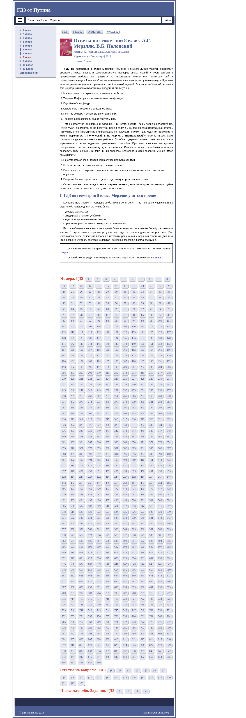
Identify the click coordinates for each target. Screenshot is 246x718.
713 (64, 599)
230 (160, 378)
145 (99, 344)
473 (125, 488)
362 (64, 442)
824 (125, 645)
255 (151, 390)
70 (125, 309)
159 (107, 349)
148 (125, 344)
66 (90, 309)
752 (64, 616)
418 (99, 465)
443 (90, 477)
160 (116, 349)
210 (99, 373)
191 (160, 361)
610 (72, 552)
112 (151, 326)
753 (72, 616)
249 (99, 390)
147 (116, 344)
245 (64, 390)
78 (81, 315)
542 (160, 517)
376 (72, 448)
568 (160, 529)
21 (151, 286)
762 (151, 616)
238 (116, 384)
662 (72, 575)
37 (64, 297)
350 (72, 436)
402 (72, 459)
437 (151, 471)
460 (125, 483)
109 (125, 326)
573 (90, 535)
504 (169, 500)
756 (99, 616)
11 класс (28, 68)
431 (99, 471)
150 (142, 344)
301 (99, 413)
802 (160, 633)
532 (72, 517)
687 (64, 587)
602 (116, 546)
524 (116, 512)
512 (125, 506)
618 (142, 552)
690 (90, 587)
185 (107, 361)
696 (142, 587)
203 (151, 367)
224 (107, 378)
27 (90, 291)
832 (81, 651)
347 (160, 431)
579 (142, 535)
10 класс (28, 65)
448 (134, 477)
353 (99, 436)
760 (134, 616)
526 (134, 512)
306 (142, 413)
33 (142, 291)
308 (160, 413)
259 (72, 396)
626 (99, 558)
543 (169, 517)
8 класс (27, 57)
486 (125, 494)
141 (64, 344)
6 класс (27, 49)
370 (134, 442)
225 (116, 378)
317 (125, 419)
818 (72, 645)
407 (116, 459)
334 (160, 425)
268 (151, 396)
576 (116, 535)
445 (107, 477)
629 (125, 558)
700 (64, 593)
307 (151, 413)
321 (160, 419)
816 (169, 639)
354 (107, 436)
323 (64, 425)
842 (169, 651)
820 (90, 645)
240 (134, 384)
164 (151, 349)
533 (81, 517)
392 (99, 454)
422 (134, 465)
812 (134, 639)
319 (142, 419)
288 (99, 407)
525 (125, 512)
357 (134, 436)
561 (99, 529)
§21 (64, 683)
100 (160, 320)
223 (99, 378)
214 (134, 373)
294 (151, 407)
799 (134, 633)
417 (90, 465)
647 (169, 564)
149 (134, 344)
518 (64, 512)
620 (160, 552)
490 (160, 494)
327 (99, 425)
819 (81, 645)
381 (116, 448)
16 (107, 286)
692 (107, 587)
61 (160, 303)
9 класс (27, 61)
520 (81, 512)
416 (81, 465)
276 (107, 402)
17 (116, 286)
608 (169, 546)
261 (90, 396)
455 (81, 483)
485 (116, 494)
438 (160, 471)
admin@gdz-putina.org (156, 712)
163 (142, 349)
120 (107, 332)
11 (64, 286)
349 (64, 436)
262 (99, 396)
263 (107, 396)
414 (64, 465)
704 (99, 593)
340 (99, 431)
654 (116, 570)
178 (160, 355)
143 (81, 344)
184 (99, 361)
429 (81, 471)
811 (125, 639)
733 (125, 604)
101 (169, 320)
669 (134, 575)
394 (116, 454)
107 (107, 326)
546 (81, 523)
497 (107, 500)
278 (125, 402)
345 (142, 431)
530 (169, 512)
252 (125, 390)
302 (107, 413)
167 (64, 355)
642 (125, 564)
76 (64, 315)
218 (169, 373)
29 (107, 291)
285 (72, 407)
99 (151, 320)
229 (151, 378)
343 (125, 431)
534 (90, 517)
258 (64, 396)
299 (81, 413)
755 (90, 616)
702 (81, 593)
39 (81, 297)
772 (125, 622)
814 (151, 639)
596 (64, 546)
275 (99, 402)
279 (134, 402)
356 (125, 436)
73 (151, 309)
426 (169, 465)
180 (64, 361)
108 (116, 326)
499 (125, 500)
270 (169, 396)
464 (160, 483)
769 (99, 622)
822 (107, 645)
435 (134, 471)
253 (134, 390)
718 (107, 599)
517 (169, 506)
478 (169, 488)
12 (72, 286)
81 (107, 315)
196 (90, 367)
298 (72, 413)
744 (107, 610)
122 (125, 332)
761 (142, 616)
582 (169, 535)
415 (72, 465)
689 (81, 587)
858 (81, 662)
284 (64, 407)
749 (151, 610)
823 (116, 645)
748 (142, 610)
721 (134, 599)
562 (107, 529)
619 (151, 552)
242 (151, 384)
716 (90, 599)
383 (134, 448)
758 (116, 616)
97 (133, 320)
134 (116, 338)
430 (90, 471)
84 (133, 315)
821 (99, 645)
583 (64, 541)
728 (81, 604)
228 (142, 378)
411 (151, 459)
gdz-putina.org (30, 712)
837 (125, 651)
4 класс (27, 41)
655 (125, 570)
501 (142, 500)
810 (116, 639)
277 (116, 402)
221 (81, 378)
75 (168, 309)
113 (160, 326)
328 (107, 425)
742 (90, 610)
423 (142, 465)
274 (90, 402)
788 (151, 628)
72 (142, 309)
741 (81, 610)
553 (142, 523)
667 (116, 575)
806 (81, 639)
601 (107, 546)
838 (134, 651)
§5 (146, 670)
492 (64, 500)
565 (134, 529)
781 (90, 628)
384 (142, 448)
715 (81, 599)
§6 (154, 670)
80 (99, 315)
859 (90, 662)
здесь (65, 252)
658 (151, 570)
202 (142, 367)
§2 (119, 670)
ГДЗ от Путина (34, 10)
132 (99, 338)
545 (72, 523)
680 (116, 581)
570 (64, 535)
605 (142, 546)
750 (160, 610)
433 (116, 471)
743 (99, 610)
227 (134, 378)
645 (151, 564)
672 (160, 575)
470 (99, 488)
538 (125, 517)
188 (134, 361)
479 (64, 494)
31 (125, 291)
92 (90, 320)
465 (169, 483)
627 (107, 558)
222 (90, 378)
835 (107, 651)
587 (99, 541)
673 (169, 575)
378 (90, 448)
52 (81, 303)
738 (169, 604)
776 (160, 622)
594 (160, 541)
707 (125, 593)
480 (72, 494)
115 (64, 332)
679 (107, 581)
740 (72, 610)
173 (116, 355)
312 (81, 419)
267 (142, 396)
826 (142, 645)
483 (99, 494)
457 (99, 483)
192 (169, 361)
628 (116, 558)
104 (81, 326)
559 (81, 529)
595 (169, 541)
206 (64, 373)
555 (160, 523)
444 (99, 477)
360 (160, 436)
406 (107, 459)
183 (90, 361)
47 (151, 297)
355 (116, 436)
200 (125, 367)
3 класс (27, 38)
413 (169, 459)
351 (81, 436)
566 (142, 529)
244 (169, 384)
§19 (160, 677)
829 (169, 645)
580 (151, 535)
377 (81, 448)
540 (142, 517)
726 (64, 604)
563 (116, 529)
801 (151, 633)
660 (169, 570)
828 (160, 645)
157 (90, 349)
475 (142, 488)
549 (107, 523)
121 (116, 332)
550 (116, 523)
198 (107, 367)
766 (72, 622)
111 (142, 326)
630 (134, 558)
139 (160, 338)
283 (169, 402)
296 (169, 407)
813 (142, 639)
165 (160, 349)
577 (125, 535)
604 (134, 546)
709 (142, 593)
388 (64, 454)
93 (99, 320)
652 (99, 570)
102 (64, 326)
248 (90, 390)
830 (64, 651)
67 (99, 309)
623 (72, 558)
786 (134, 628)
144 (90, 344)
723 (151, 599)
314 (99, 419)
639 (99, 564)
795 (99, 633)
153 (169, 344)
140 (169, 338)
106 (99, 326)
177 (151, 355)
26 (81, 291)
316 (116, 419)
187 (125, 361)
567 (151, 529)
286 (81, 407)
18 (125, 286)
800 (142, 633)
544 (64, 523)
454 (72, 483)
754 (81, 616)
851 (134, 657)
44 (125, 297)
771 (116, 622)
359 (151, 436)
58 (133, 303)
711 (160, 593)
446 (116, 477)
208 (81, 373)
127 (169, 332)
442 (81, 477)
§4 (137, 670)
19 (133, 286)
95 (116, 320)
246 (72, 390)
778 (64, 628)
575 (107, 535)
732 (116, 604)
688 (72, 587)
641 (116, 564)
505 (64, 506)
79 (90, 315)
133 (107, 338)
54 (99, 303)
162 (134, 349)
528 (151, 512)
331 (134, 425)
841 (160, 651)
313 (90, 419)
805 (72, 639)
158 (99, 349)
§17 (142, 677)
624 (81, 558)
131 (90, 338)
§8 (64, 677)
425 (160, 465)
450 (151, 477)
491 (169, 494)
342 (116, 431)
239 (125, 384)
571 (72, 535)
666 (107, 575)
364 (81, 442)
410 (142, 459)
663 (81, 575)
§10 (81, 677)
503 (160, 500)
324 (72, 425)
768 (90, 622)
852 (142, 657)
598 (81, 546)
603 (125, 546)
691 (99, 587)
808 (99, 639)
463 (151, 483)
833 (90, 651)
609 (64, 552)
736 (151, 604)
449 (142, 477)
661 (64, 575)
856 (64, 662)
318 (134, 419)
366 (99, 442)
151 (151, 344)
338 (81, 431)
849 (116, 657)
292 (134, 407)
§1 (111, 670)
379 (99, 448)
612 (90, 552)
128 (64, 338)
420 (116, 465)
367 (107, 442)
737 (160, 604)
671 (151, 575)
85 (142, 315)
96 (125, 320)
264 (116, 396)
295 (160, 407)
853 (151, 657)
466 (64, 488)
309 (169, 413)
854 (160, 657)
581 (160, 535)
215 (142, 373)
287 (90, 407)
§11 (90, 677)
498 (116, 500)
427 (64, 471)
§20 (169, 677)
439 (169, 471)
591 (134, 541)
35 (160, 291)
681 (125, 581)
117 (81, 332)
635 (64, 564)
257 (169, 390)
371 (142, 442)
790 (169, 628)
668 (125, 575)
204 (160, 367)
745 (116, 610)
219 (64, 378)
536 (107, 517)
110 (133, 326)
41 (99, 297)
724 (160, 599)
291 (125, 407)
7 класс (27, 53)
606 (151, 546)
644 (142, 564)
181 (72, 361)
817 (64, 645)
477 (160, 488)
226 (125, 378)
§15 (125, 677)
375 (64, 448)
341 (107, 431)
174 (125, 355)
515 (151, 506)
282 (160, 402)
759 (125, 616)
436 (142, 471)
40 (90, 297)
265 (125, 396)
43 (116, 297)
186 (116, 361)
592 (142, 541)
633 (160, 558)
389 (72, 454)
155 (72, 349)
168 (72, 355)
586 (90, 541)
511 (116, 506)
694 (125, 587)
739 (64, 610)
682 (134, 581)
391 (90, 454)
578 (134, 535)
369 (125, 442)
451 (160, 477)
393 (107, 454)
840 (151, 651)
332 (142, 425)
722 (142, 599)
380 (107, 448)
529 (160, 512)
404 (90, 459)
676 (81, 581)
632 (151, 558)
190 (151, 361)
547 (90, 523)
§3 (128, 670)
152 (160, 344)
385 (151, 448)
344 (134, 431)
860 (99, 662)
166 (169, 349)
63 (64, 309)
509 (99, 506)
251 (116, 390)
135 (125, 338)
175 (134, 355)
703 (90, 593)
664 (90, 575)
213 (125, 373)
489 (151, 494)
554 (151, 523)
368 (116, 442)
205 (169, 367)
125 (151, 332)
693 (116, 587)
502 (151, 500)
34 (151, 291)
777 (169, 622)
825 (134, 645)
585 (81, 541)
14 (90, 286)
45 (133, 297)
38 (72, 297)
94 (107, 320)
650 (81, 570)
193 (64, 367)
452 (169, 477)
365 (90, 442)
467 (72, 488)
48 (160, 297)
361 (169, 436)
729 (90, 604)
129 (72, 338)
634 (169, 558)
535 (99, 517)
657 (142, 570)
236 (99, 384)
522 (99, 512)
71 (133, 309)
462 (142, 483)
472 (116, 488)
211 (107, 373)
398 (151, 454)
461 (134, 483)
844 (72, 657)
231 (169, 378)
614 (107, 552)
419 (107, 465)
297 (64, 413)
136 (134, 338)
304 (125, 413)
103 (72, 326)
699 (169, 587)
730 (99, 604)
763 (160, 616)
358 (142, 436)
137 (142, 338)
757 (107, 616)
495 (90, 500)
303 (116, 413)
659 (160, 570)
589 (116, 541)
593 (151, 541)
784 (116, 628)
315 (107, 419)
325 (81, 425)
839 (142, 651)
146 (107, 344)
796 (107, 633)
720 (125, 599)
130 (81, 338)
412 (160, 459)
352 (90, 436)
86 (151, 315)
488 (142, 494)
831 (72, 651)
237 (107, 384)
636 (72, 564)
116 (72, 332)
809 (107, 639)
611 (81, 552)
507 (81, 506)
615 (116, 552)
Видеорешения (29, 72)
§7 (163, 670)
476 (151, 488)
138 (151, 338)
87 (160, 315)
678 (99, 581)
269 (160, 396)
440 (64, 477)
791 (64, 633)
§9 (72, 677)
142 (72, 344)
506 (72, 506)
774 (142, 622)
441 (72, 477)
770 (107, 622)
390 (81, 454)
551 (125, 523)
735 (142, 604)
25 (72, 291)
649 (72, 570)
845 (81, 657)
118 (90, 332)
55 (107, 303)
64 (72, 309)
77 (72, 315)
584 (72, 541)
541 (151, 517)
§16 (134, 677)
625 (90, 558)
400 (169, 454)
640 (107, 564)
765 (64, 622)
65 (81, 309)
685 (160, 581)
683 (142, 581)
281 (151, 402)
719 (116, 599)
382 (125, 448)
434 (125, 471)
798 (125, 633)
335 (169, 425)
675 (72, 581)
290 (116, 407)
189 (142, 361)
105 (90, 326)
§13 (107, 677)
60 (151, 303)
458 (107, 483)
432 (107, 471)
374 (169, 442)
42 (107, 297)
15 (99, 286)
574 (99, 535)
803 (169, 633)
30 (116, 291)
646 (160, 564)
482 (90, 494)
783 (107, 628)
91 (81, 320)
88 (168, 315)
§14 (116, 677)
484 (107, 494)
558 (72, 529)
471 (107, 488)
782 (99, 628)
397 (142, 454)
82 (116, 315)
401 (64, 459)
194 (72, 367)
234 (81, 384)
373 (160, 442)
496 (99, 500)
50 (64, 303)
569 (169, 529)
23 (168, 286)
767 (81, 622)
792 (72, 633)
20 (142, 286)
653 (107, 570)
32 (133, 291)
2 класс (27, 34)
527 (142, 512)
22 (160, 286)
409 (134, 459)
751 (169, 610)
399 (160, 454)
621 (169, 552)
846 (90, 657)
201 (134, 367)
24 (64, 291)
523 (107, 512)
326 (90, 425)
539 (134, 517)
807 (90, 639)
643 (134, 564)
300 (90, 413)
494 (81, 500)
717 (99, 599)
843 (64, 657)
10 (167, 279)
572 (81, 535)
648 (64, 570)
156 (81, 349)
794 (90, 633)
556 (169, 523)
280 (142, 402)
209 (90, 373)
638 (90, 564)
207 (72, 373)
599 (90, 546)
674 (64, 581)
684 (151, 581)
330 (125, 425)
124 (142, 332)
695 (134, 587)
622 (64, 558)
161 (125, 349)
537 (116, 517)
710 (151, 593)
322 (169, 419)
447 (125, 477)
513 (134, 506)
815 (160, 639)
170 (90, 355)
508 (90, 506)
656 (134, 570)
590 (125, 541)
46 (142, 297)
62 (168, 303)
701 (72, 593)
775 (151, 622)
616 (125, 552)
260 (81, 396)
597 (72, 546)
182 (81, 361)
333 (151, 425)
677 (90, 581)
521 (90, 512)
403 (81, 459)
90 (72, 320)
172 (107, 355)
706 (116, 593)
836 (116, 651)
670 (142, 575)
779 (72, 628)
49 (168, 297)
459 (116, 483)
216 (151, 373)
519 (72, 512)
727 (72, 604)
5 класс (27, 45)
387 (169, 448)
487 (134, 494)
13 (81, 286)
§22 (72, 683)
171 (99, 355)
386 (160, 448)
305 (134, 413)
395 (125, 454)
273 (81, 402)
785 (125, 628)
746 (125, 610)
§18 (151, 677)
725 (169, 599)
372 (151, 442)
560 (90, 529)
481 (81, 494)
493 (72, 500)
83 (125, 315)
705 (107, 593)
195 (81, 367)
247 (81, 390)
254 (142, 390)
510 (107, 506)
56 (116, 303)
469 (90, 488)
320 (151, 419)
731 (107, 604)
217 (160, 373)
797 (116, 633)
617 (134, 552)
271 (64, 402)
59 (142, 303)
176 (142, 355)
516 (160, 506)
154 (64, 349)
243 (160, 384)
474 (134, 488)
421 (125, 465)
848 (107, 657)
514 (142, 506)
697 (151, 587)
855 (169, 657)
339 (90, 431)
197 (99, 367)
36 (168, 291)
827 (151, 645)
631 (142, 558)
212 (116, 373)
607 (160, 546)
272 (72, 402)
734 (134, 604)
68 (107, 309)
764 (169, 616)
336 (64, 431)
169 (81, 355)
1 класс (27, 30)
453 (64, 483)
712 (169, 593)
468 (81, 488)
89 (64, 320)
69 (116, 309)
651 (90, 570)
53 (90, 303)
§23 (81, 683)
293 (142, 407)
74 (160, 309)
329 (116, 425)
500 (134, 500)
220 (72, 378)
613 (99, 552)
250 (107, 390)
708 (134, 593)
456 (90, 483)
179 (169, 355)
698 (160, 587)
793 (81, 633)
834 (99, 651)
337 (72, 431)
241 (142, 384)
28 (99, 291)
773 (134, 622)
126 (160, 332)
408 (125, 459)
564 (125, 529)
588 (107, 541)
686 (169, 581)
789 (160, 628)
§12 (99, 677)
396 (134, 454)
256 (160, 390)
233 (72, 384)
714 (72, 599)
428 (72, 471)
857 (72, 662)
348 (169, 431)
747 (134, 610)
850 (125, 657)
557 (64, 529)
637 (81, 564)
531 (64, 517)
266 (134, 396)
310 (64, 419)
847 (99, 657)
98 (142, 320)
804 (64, 639)
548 (99, 523)
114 (169, 326)
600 (99, 546)
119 (98, 332)
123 (134, 332)
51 (72, 303)
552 (134, 523)
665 (99, 575)
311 (72, 419)
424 (151, 465)
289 (107, 407)
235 (90, 384)
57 (125, 303)
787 (142, 628)
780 (81, 628)
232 (64, 384)
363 (72, 442)
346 (151, 431)
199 (116, 367)
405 (99, 459)
